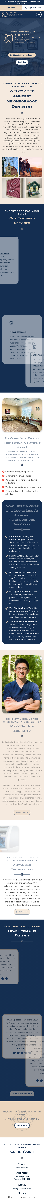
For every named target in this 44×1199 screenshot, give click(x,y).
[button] (39, 14)
